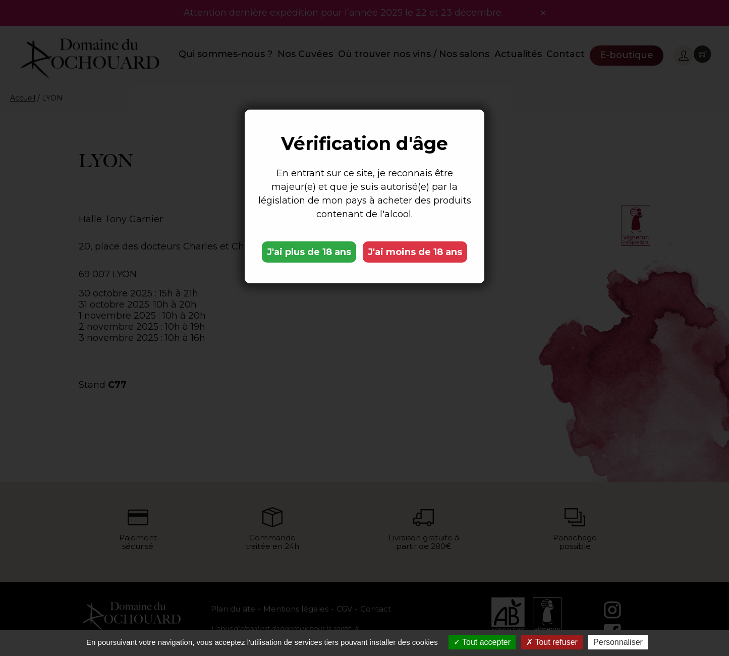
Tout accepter (482, 642)
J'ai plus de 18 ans (309, 252)
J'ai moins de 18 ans (415, 252)
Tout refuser (552, 642)
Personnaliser (618, 642)
